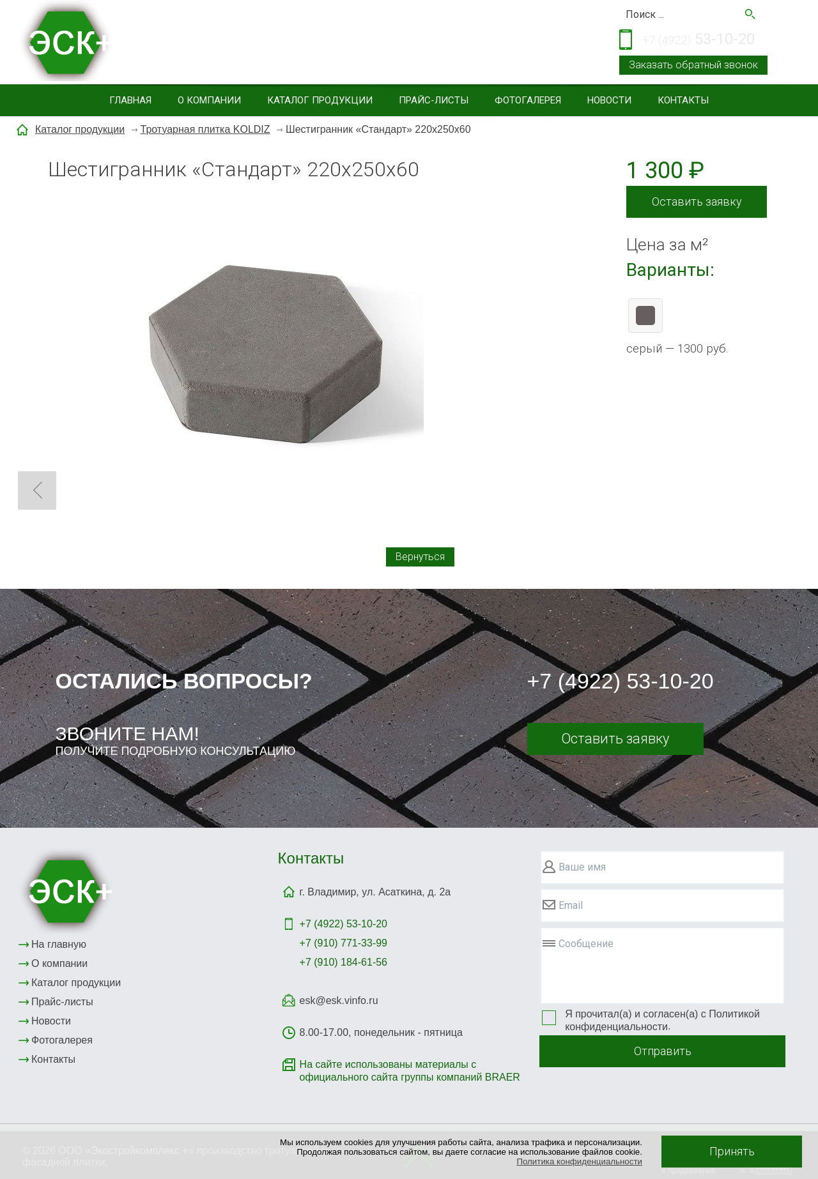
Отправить (662, 1051)
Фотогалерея (528, 100)
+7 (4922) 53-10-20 (620, 681)
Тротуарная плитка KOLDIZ (205, 129)
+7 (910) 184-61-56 (343, 962)
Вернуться (420, 557)
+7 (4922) (343, 923)
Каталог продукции (320, 100)
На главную (58, 944)
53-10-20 (698, 40)
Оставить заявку (697, 201)
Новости (609, 100)
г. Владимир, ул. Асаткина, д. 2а (375, 891)
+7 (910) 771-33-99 (343, 943)
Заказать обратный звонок (693, 65)
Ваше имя (582, 867)
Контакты (683, 100)
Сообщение (586, 944)
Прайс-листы (433, 100)
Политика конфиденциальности (579, 1161)
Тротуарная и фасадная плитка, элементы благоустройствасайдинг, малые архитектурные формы (310, 43)
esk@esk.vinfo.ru (339, 1000)
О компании (209, 100)
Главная (130, 100)
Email (571, 905)
